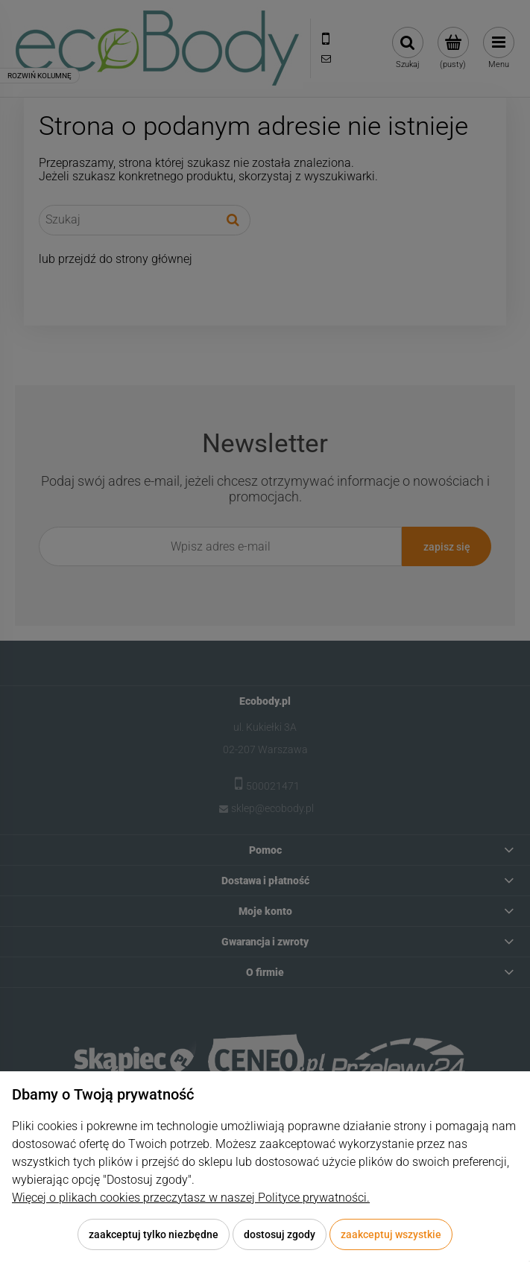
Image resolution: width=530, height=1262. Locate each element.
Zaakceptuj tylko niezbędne (153, 1234)
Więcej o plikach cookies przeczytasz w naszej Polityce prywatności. (191, 1197)
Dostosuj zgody (279, 1234)
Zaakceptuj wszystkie (391, 1234)
